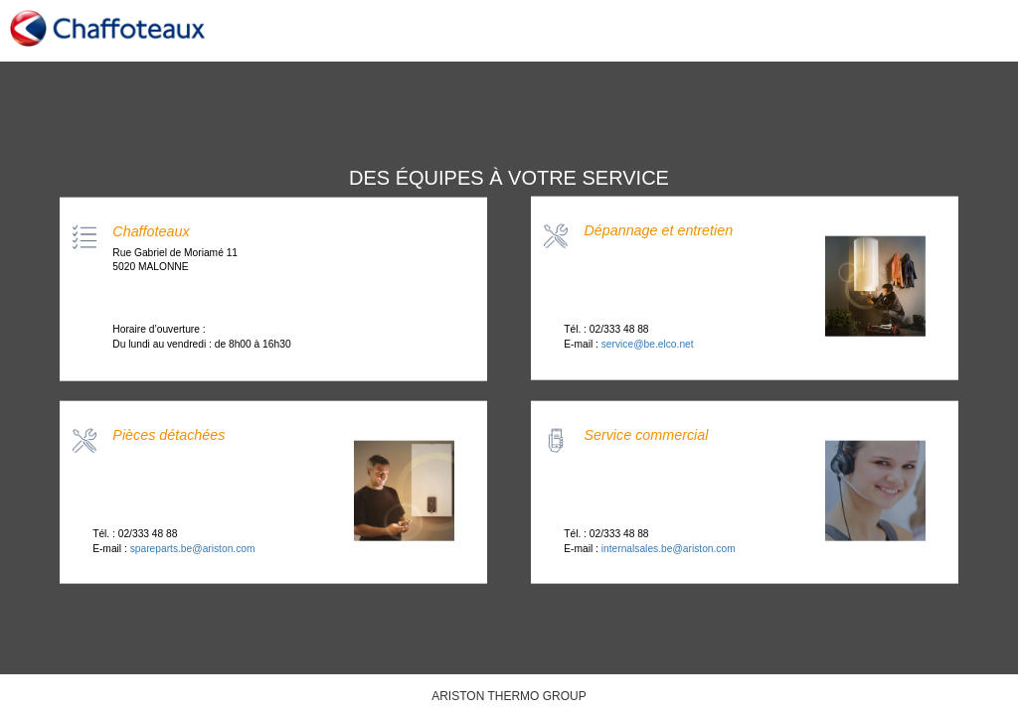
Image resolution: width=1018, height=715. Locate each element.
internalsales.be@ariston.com (668, 547)
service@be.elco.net (647, 343)
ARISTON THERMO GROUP (509, 696)
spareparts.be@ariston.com (192, 547)
